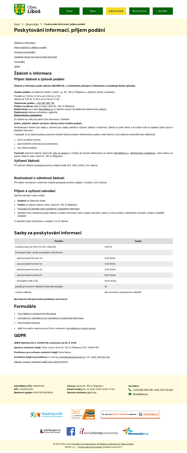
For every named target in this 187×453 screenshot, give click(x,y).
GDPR (17, 68)
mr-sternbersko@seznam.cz (70, 359)
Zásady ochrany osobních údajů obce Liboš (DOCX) (41, 363)
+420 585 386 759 (143, 391)
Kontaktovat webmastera (84, 446)
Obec (92, 11)
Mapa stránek (127, 446)
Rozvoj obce (139, 11)
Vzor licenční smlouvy (29, 324)
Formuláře (19, 63)
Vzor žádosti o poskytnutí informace (37, 315)
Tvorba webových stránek (90, 449)
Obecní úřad (116, 11)
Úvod (69, 11)
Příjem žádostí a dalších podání (30, 49)
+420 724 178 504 (163, 391)
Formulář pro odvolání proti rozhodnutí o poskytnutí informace (51, 320)
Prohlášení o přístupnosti (108, 446)
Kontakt (162, 11)
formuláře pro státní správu (81, 330)
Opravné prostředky (24, 54)
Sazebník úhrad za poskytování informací (35, 59)
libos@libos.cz (140, 396)
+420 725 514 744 (100, 359)
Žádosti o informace (24, 44)
